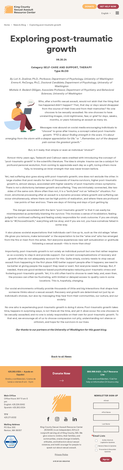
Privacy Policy (61, 454)
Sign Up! (106, 459)
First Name (107, 412)
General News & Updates (107, 446)
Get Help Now (108, 6)
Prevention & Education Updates (107, 450)
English (105, 13)
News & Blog (19, 25)
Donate (89, 6)
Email (107, 400)
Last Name (106, 424)
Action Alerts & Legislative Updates (107, 441)
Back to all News (61, 356)
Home (7, 25)
